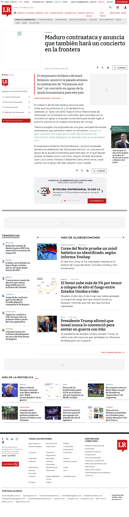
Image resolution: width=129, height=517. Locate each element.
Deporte (109, 384)
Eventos (66, 458)
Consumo (32, 452)
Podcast (32, 476)
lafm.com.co (101, 499)
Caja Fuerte (50, 446)
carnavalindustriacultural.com (39, 499)
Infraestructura (51, 467)
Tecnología (10, 312)
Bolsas (9, 260)
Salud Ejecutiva (69, 476)
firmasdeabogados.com (71, 496)
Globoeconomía (70, 461)
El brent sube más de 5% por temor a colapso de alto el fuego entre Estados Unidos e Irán (91, 287)
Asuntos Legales (35, 446)
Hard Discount (61, 20)
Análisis (66, 443)
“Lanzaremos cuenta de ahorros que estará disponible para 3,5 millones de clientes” (17, 284)
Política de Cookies (93, 470)
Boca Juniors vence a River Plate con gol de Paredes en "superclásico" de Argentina (116, 392)
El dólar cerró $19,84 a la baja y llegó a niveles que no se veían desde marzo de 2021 (18, 266)
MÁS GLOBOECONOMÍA (111, 352)
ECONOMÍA (30, 13)
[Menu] (15, 12)
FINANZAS (21, 13)
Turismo (109, 407)
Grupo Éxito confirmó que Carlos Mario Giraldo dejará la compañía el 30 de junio (17, 301)
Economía (67, 452)
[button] (37, 192)
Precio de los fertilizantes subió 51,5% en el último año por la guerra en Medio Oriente (73, 392)
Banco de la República (78, 20)
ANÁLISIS (81, 13)
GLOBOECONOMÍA (56, 13)
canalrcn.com (59, 499)
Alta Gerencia (51, 443)
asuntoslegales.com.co (11, 496)
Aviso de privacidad (93, 458)
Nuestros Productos (93, 452)
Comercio (10, 294)
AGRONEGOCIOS (70, 13)
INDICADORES (115, 13)
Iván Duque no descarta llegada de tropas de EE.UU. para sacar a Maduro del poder (120, 156)
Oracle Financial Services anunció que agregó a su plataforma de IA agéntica (71, 415)
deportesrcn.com (23, 502)
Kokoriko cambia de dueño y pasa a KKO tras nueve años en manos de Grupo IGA (18, 249)
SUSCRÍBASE (122, 2)
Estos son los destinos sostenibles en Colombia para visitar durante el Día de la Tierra (116, 415)
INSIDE (123, 13)
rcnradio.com (72, 499)
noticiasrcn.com (87, 499)
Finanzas (66, 407)
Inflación (93, 20)
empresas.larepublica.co (49, 496)
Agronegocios (34, 443)
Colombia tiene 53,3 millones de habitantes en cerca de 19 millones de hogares (17, 335)
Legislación (24, 407)
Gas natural (34, 23)
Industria (10, 243)
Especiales (50, 458)
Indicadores (33, 467)
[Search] (110, 7)
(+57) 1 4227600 (8, 456)
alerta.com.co (7, 502)
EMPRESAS (40, 13)
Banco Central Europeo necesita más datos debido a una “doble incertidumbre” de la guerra (30, 393)
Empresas (33, 458)
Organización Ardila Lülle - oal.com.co (118, 497)
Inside (65, 467)
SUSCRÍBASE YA (97, 201)
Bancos (9, 277)
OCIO (47, 13)
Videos (49, 482)
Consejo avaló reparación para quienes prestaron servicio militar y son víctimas (30, 415)
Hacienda (9, 329)
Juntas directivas (106, 20)
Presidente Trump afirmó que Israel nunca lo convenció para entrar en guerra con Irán (87, 325)
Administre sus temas (12, 121)
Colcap (118, 20)
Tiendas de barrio (46, 20)
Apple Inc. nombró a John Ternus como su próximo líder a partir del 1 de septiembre (17, 318)
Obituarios (50, 470)
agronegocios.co (30, 496)
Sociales (32, 482)
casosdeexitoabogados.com (13, 499)
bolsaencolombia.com (93, 496)
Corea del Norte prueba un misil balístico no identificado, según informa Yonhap (89, 252)
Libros (24, 23)
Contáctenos (90, 455)
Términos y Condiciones (94, 461)
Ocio (65, 470)
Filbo (18, 23)
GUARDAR (120, 68)
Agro (65, 384)
